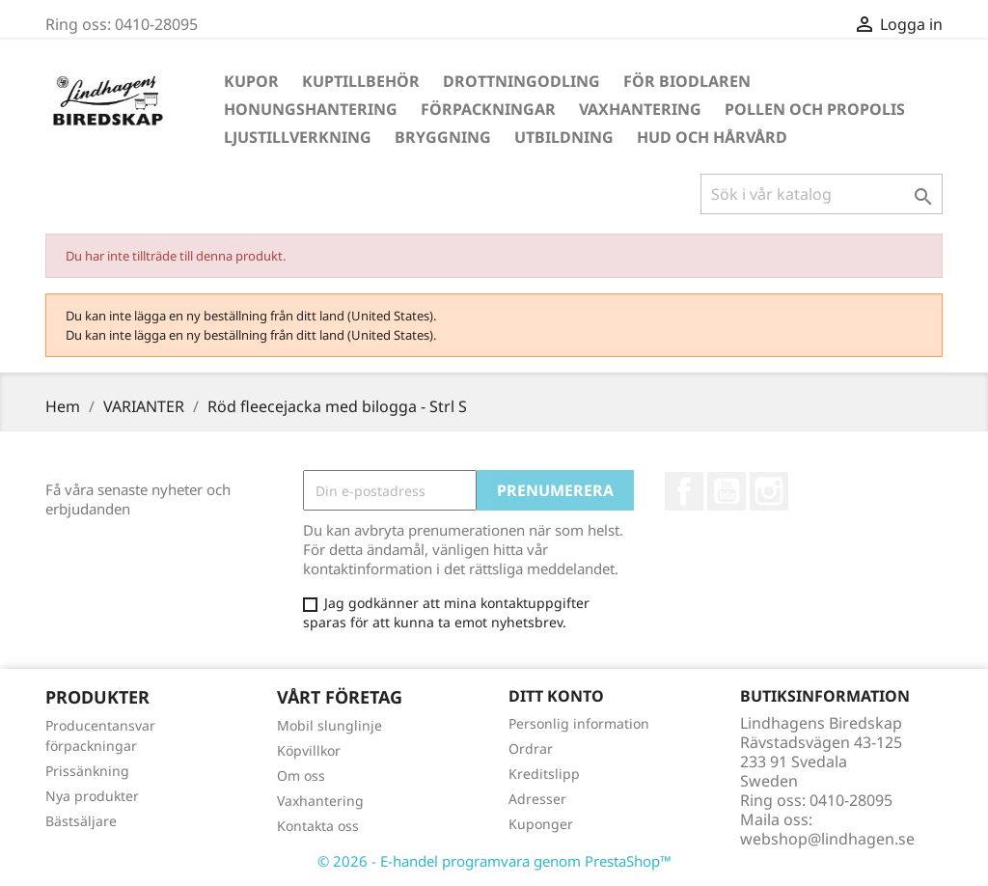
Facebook (684, 491)
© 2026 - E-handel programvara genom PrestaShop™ (494, 861)
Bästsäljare (81, 821)
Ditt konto (556, 695)
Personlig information (578, 723)
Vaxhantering (640, 109)
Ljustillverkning (297, 137)
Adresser (537, 798)
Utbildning (564, 137)
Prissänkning (87, 770)
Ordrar (530, 748)
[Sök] (821, 194)
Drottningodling (521, 81)
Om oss (301, 775)
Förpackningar (488, 109)
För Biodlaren (687, 81)
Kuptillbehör (361, 81)
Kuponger (540, 824)
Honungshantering (311, 109)
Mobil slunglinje (329, 725)
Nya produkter (92, 796)
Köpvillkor (309, 750)
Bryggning (443, 137)
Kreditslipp (544, 773)
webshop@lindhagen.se (827, 838)
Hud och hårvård (712, 137)
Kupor (251, 81)
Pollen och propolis (815, 109)
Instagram (769, 491)
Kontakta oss (318, 826)
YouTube (726, 491)
